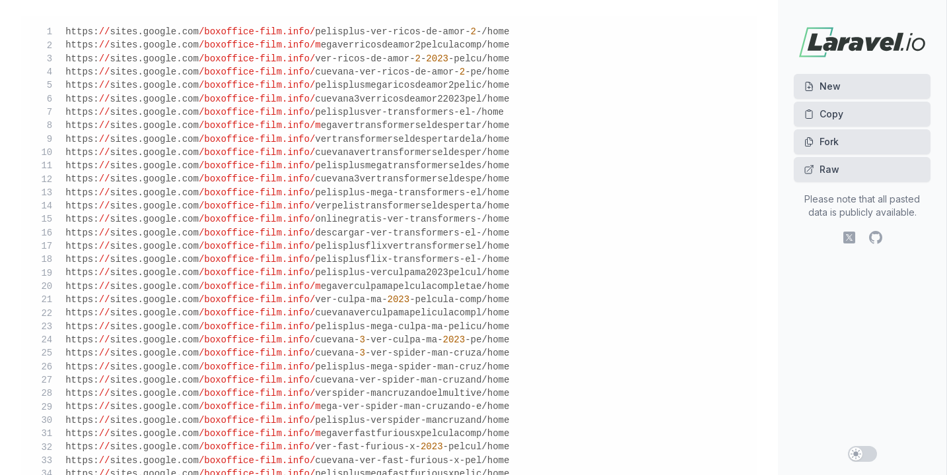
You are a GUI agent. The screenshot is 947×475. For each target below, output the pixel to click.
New (822, 86)
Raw (821, 169)
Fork (821, 141)
